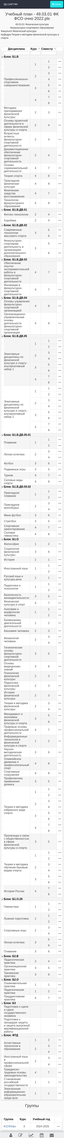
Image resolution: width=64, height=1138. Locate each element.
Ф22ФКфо (10, 1126)
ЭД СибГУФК (10, 4)
